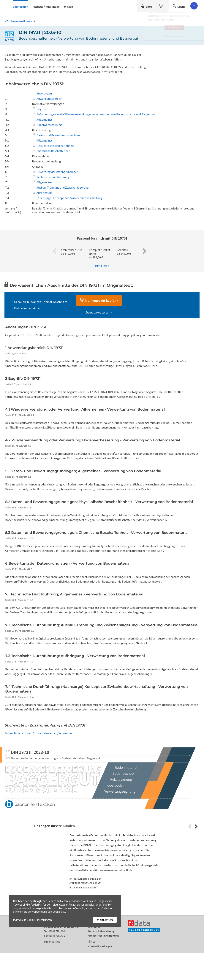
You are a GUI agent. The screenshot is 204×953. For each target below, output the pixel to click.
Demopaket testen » (99, 312)
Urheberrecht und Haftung (103, 935)
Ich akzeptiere (104, 920)
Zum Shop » (102, 265)
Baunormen (20, 6)
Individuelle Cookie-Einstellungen (32, 920)
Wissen (68, 6)
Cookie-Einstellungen (100, 946)
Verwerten (50, 733)
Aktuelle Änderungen (46, 6)
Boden (8, 733)
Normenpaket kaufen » (98, 300)
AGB (93, 941)
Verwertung (65, 733)
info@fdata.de (52, 941)
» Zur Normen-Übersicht (19, 21)
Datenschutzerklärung (101, 931)
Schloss (38, 733)
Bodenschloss (23, 733)
